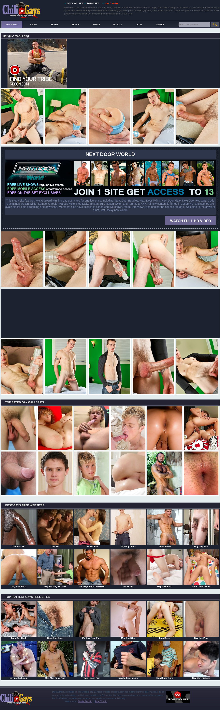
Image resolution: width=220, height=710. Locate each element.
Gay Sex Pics (92, 528)
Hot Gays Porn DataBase (92, 568)
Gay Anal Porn (165, 568)
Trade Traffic (85, 701)
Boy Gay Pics (201, 528)
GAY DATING (111, 3)
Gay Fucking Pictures (55, 568)
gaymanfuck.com (19, 660)
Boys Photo (165, 528)
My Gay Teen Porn (92, 620)
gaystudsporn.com (128, 660)
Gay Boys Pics (128, 528)
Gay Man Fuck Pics (55, 660)
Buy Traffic (101, 701)
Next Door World (110, 154)
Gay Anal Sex (19, 528)
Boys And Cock (55, 620)
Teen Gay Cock (19, 620)
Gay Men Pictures (201, 660)
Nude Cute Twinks (201, 568)
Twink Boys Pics (92, 660)
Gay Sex (55, 528)
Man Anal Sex (128, 620)
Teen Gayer (165, 620)
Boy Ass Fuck (19, 568)
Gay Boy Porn (201, 620)
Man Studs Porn (165, 660)
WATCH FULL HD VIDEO (190, 221)
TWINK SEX (93, 3)
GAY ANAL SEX (75, 3)
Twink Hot (128, 568)
